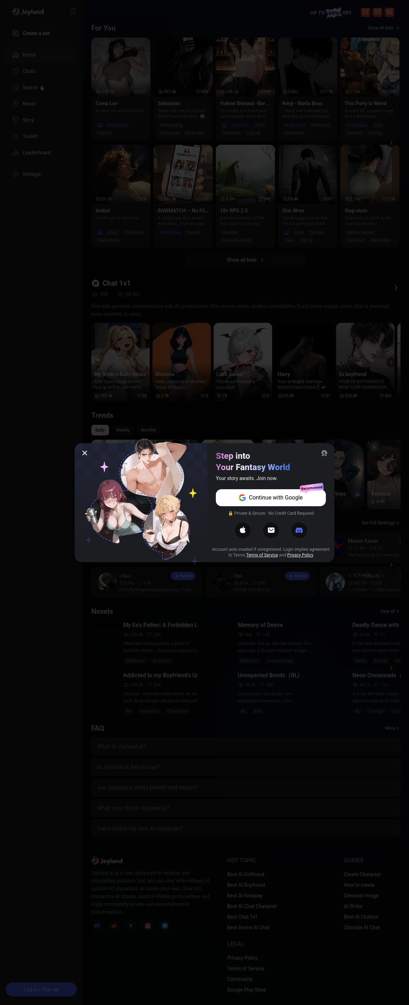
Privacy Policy (300, 555)
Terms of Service (262, 555)
